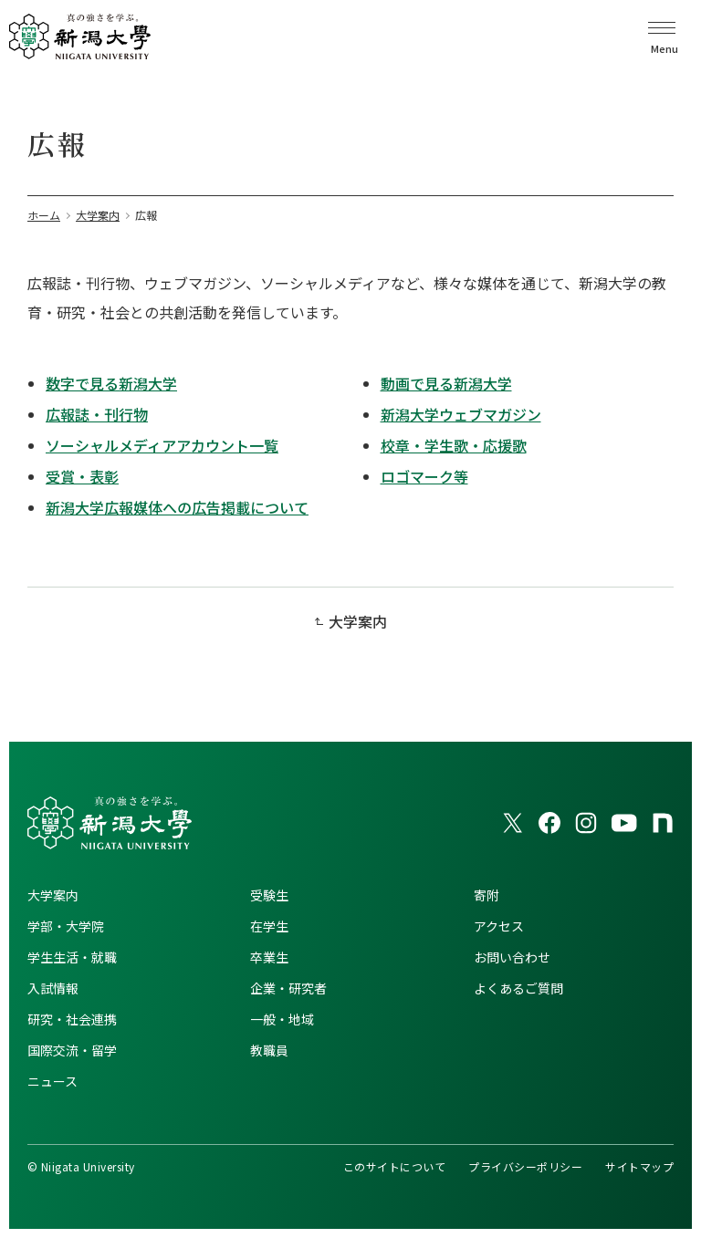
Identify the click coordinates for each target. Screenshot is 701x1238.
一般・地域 (282, 1019)
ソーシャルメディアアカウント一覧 (162, 445)
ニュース (52, 1081)
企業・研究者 (288, 988)
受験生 (269, 895)
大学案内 (358, 621)
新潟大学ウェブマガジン (461, 414)
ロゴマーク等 (424, 476)
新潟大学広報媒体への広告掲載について (177, 507)
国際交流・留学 (72, 1050)
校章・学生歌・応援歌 (454, 445)
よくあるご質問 (518, 988)
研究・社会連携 (72, 1019)
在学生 (269, 926)
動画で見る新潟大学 (446, 383)
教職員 (269, 1050)
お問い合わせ (512, 957)
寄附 (486, 895)
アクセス (499, 926)
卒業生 (269, 957)
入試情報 (52, 988)
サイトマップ (639, 1166)
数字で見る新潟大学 (111, 383)
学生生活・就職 (72, 957)
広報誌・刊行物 (97, 414)
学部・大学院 (65, 926)
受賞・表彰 (82, 476)
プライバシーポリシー (525, 1166)
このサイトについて (394, 1166)
